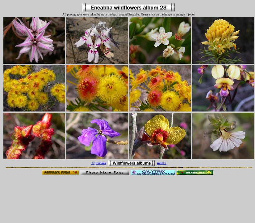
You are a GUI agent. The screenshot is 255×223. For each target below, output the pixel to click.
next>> (161, 163)
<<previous (98, 163)
